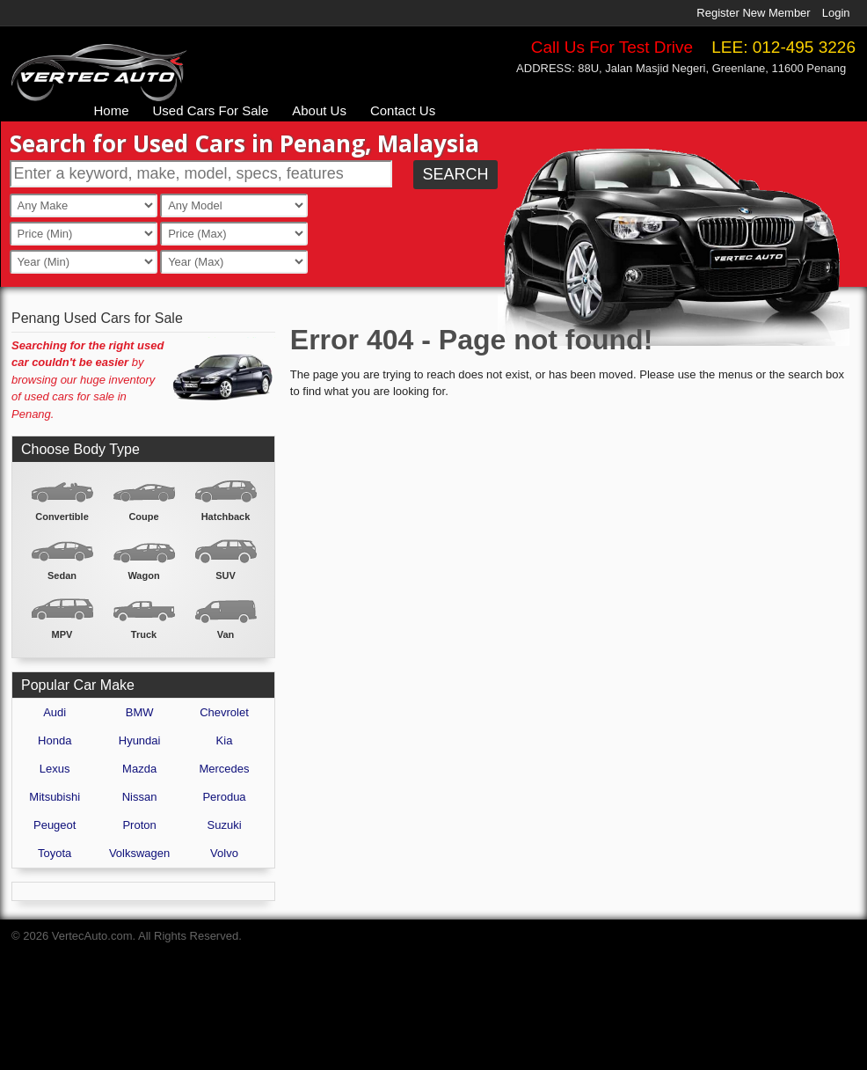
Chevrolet (224, 712)
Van (226, 634)
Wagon (143, 575)
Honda (54, 740)
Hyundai (140, 740)
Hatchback (226, 516)
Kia (224, 740)
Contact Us (402, 110)
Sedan (61, 575)
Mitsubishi (54, 796)
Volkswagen (139, 853)
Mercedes (224, 768)
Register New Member (753, 12)
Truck (144, 634)
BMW (140, 712)
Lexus (55, 768)
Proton (139, 825)
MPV (62, 634)
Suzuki (225, 825)
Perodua (223, 796)
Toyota (54, 853)
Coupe (143, 516)
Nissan (139, 796)
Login (836, 12)
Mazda (139, 768)
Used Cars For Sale (211, 110)
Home (111, 110)
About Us (319, 110)
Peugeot (54, 825)
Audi (54, 712)
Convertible (62, 516)
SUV (225, 575)
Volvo (224, 853)
